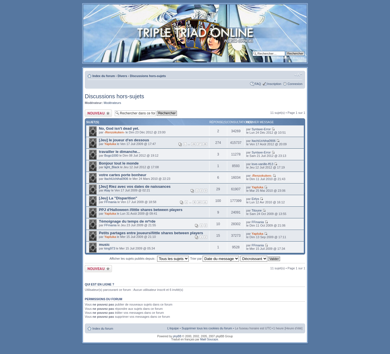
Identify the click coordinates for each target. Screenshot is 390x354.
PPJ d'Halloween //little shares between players (141, 210)
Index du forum (103, 76)
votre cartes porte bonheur (122, 175)
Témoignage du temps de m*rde (127, 221)
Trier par (214, 258)
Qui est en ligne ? (99, 284)
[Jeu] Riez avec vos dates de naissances (135, 186)
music (104, 244)
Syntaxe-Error (261, 129)
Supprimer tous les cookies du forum (207, 328)
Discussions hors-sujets (148, 76)
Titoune (257, 210)
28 (204, 144)
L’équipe (173, 328)
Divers (122, 76)
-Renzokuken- (114, 132)
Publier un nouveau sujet (98, 113)
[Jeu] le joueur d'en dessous (124, 140)
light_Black (111, 167)
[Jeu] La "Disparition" (118, 198)
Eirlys (255, 199)
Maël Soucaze (209, 339)
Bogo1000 (111, 155)
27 (199, 144)
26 (193, 144)
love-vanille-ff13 (262, 164)
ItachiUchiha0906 (264, 140)
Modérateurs (112, 103)
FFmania (110, 202)
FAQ (258, 84)
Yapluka (110, 144)
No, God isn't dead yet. (119, 128)
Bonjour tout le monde (119, 163)
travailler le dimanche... (119, 152)
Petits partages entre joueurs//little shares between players (151, 233)
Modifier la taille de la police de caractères (298, 74)
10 (199, 202)
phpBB (177, 336)
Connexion (294, 84)
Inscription (274, 84)
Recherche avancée (290, 57)
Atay (107, 190)
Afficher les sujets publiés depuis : (149, 258)
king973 (109, 248)
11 (204, 202)
